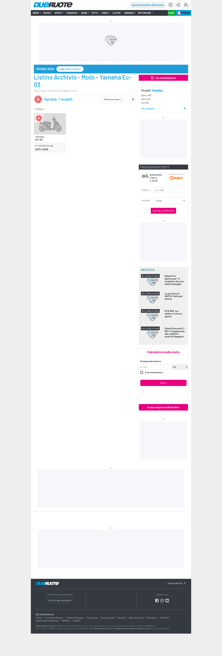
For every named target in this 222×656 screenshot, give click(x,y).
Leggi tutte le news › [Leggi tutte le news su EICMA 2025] (70, 69)
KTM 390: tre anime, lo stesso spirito (173, 314)
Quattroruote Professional (47, 620)
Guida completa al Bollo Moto (163, 407)
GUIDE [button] (84, 13)
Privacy (109, 628)
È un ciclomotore (151, 372)
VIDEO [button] (105, 13)
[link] (111, 69)
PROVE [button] (46, 13)
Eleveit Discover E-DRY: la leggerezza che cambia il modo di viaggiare (175, 332)
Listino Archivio (54, 91)
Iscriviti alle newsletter (60, 600)
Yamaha (66, 91)
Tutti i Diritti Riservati (97, 628)
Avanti (163, 382)
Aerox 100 (146, 95)
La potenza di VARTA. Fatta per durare (174, 296)
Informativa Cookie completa (124, 628)
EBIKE (171, 13)
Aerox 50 (145, 98)
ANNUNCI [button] (129, 13)
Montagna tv (152, 617)
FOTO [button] (94, 13)
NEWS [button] (36, 13)
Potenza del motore (150, 361)
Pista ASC (164, 617)
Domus (39, 617)
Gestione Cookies (143, 628)
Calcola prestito (163, 210)
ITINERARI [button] (71, 13)
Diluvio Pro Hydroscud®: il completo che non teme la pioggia (174, 280)
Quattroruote (92, 617)
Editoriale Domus (136, 617)
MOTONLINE (144, 13)
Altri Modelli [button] (147, 108)
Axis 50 (145, 102)
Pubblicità (65, 620)
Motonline (121, 617)
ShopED (76, 620)
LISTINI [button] (116, 13)
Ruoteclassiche (107, 617)
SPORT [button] (58, 13)
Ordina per (112, 99)
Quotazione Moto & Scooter (148, 4)
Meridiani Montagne (75, 617)
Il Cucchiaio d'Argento (54, 617)
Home (43, 91)
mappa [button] (176, 583)
